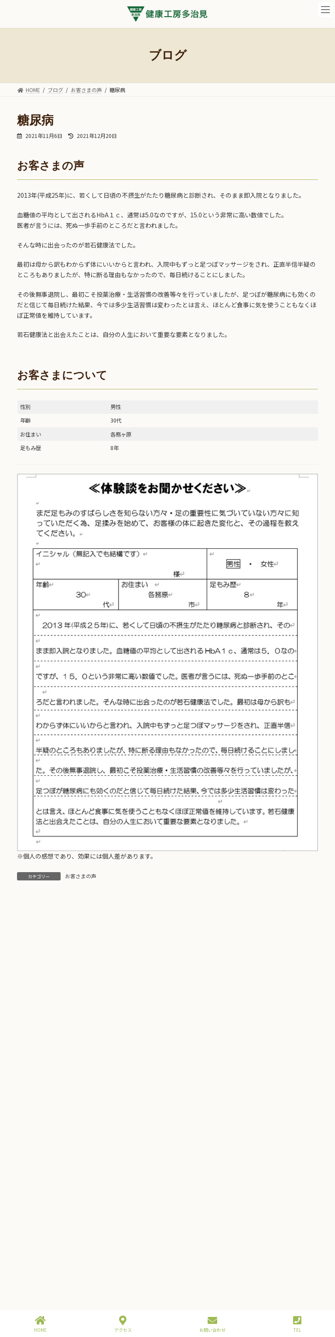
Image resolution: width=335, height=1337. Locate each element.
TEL (297, 1324)
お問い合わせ (212, 1324)
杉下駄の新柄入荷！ (86, 1123)
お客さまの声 (80, 876)
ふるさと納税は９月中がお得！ (102, 1073)
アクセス (123, 1324)
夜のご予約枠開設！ (86, 1024)
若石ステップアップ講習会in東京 (104, 1221)
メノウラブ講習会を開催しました (105, 1271)
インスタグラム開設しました (99, 1172)
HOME (40, 1324)
